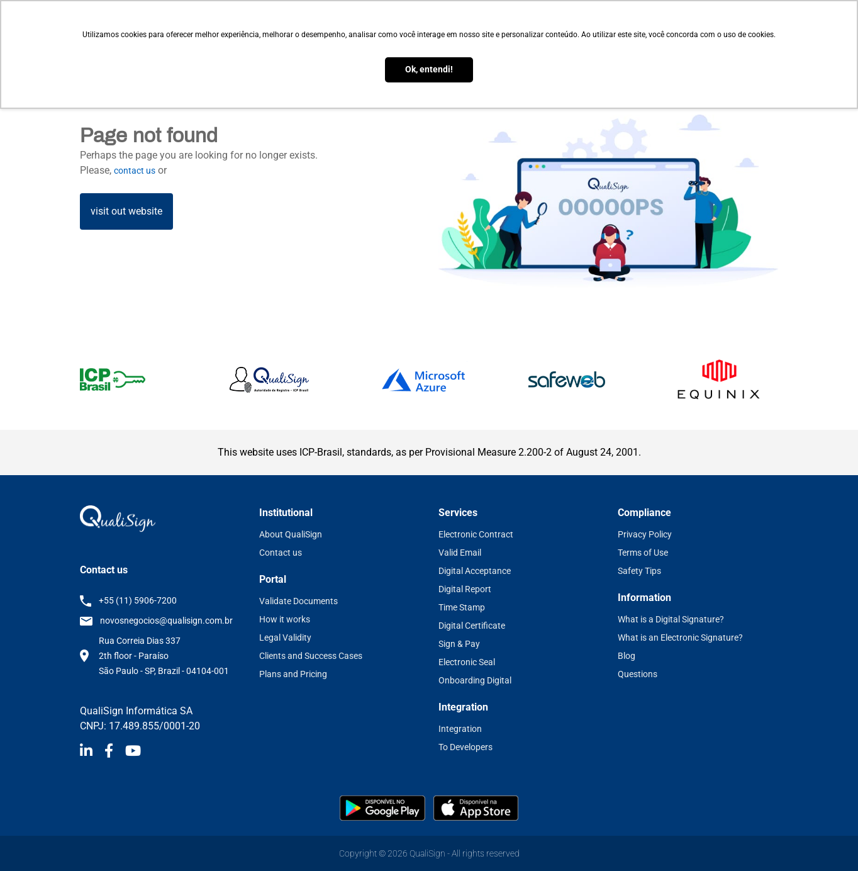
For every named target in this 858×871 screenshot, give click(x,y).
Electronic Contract (475, 534)
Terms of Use (643, 553)
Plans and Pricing (293, 674)
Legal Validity (285, 637)
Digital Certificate (471, 626)
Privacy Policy (645, 534)
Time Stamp (461, 607)
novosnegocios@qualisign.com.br (166, 620)
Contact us (280, 553)
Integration (460, 729)
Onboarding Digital (474, 680)
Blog (626, 656)
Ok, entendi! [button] (429, 69)
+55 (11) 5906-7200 (138, 600)
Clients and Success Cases (310, 656)
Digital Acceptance (474, 571)
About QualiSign (290, 534)
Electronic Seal (466, 662)
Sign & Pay (459, 644)
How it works (284, 619)
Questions (637, 674)
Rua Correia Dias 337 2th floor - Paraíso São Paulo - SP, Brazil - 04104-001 (164, 656)
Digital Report (464, 589)
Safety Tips (639, 571)
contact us (134, 171)
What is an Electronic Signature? (680, 637)
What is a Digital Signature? (671, 619)
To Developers (465, 747)
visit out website (126, 211)
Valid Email (459, 553)
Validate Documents (298, 601)
